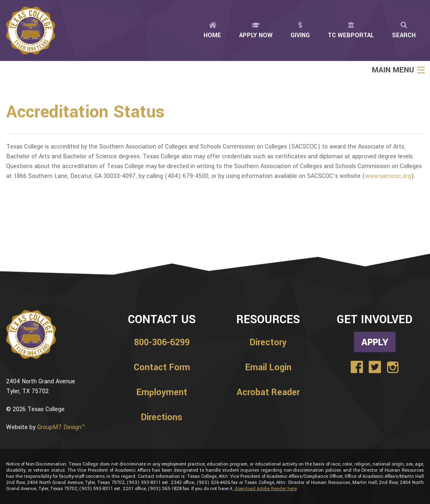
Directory (268, 342)
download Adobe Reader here (266, 489)
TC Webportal (351, 31)
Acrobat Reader (268, 392)
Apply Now (256, 31)
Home (212, 31)
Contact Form (162, 367)
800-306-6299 (162, 342)
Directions (161, 417)
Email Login (268, 367)
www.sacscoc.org (388, 176)
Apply (374, 342)
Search (404, 31)
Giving (300, 31)
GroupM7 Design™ (61, 427)
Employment (162, 392)
